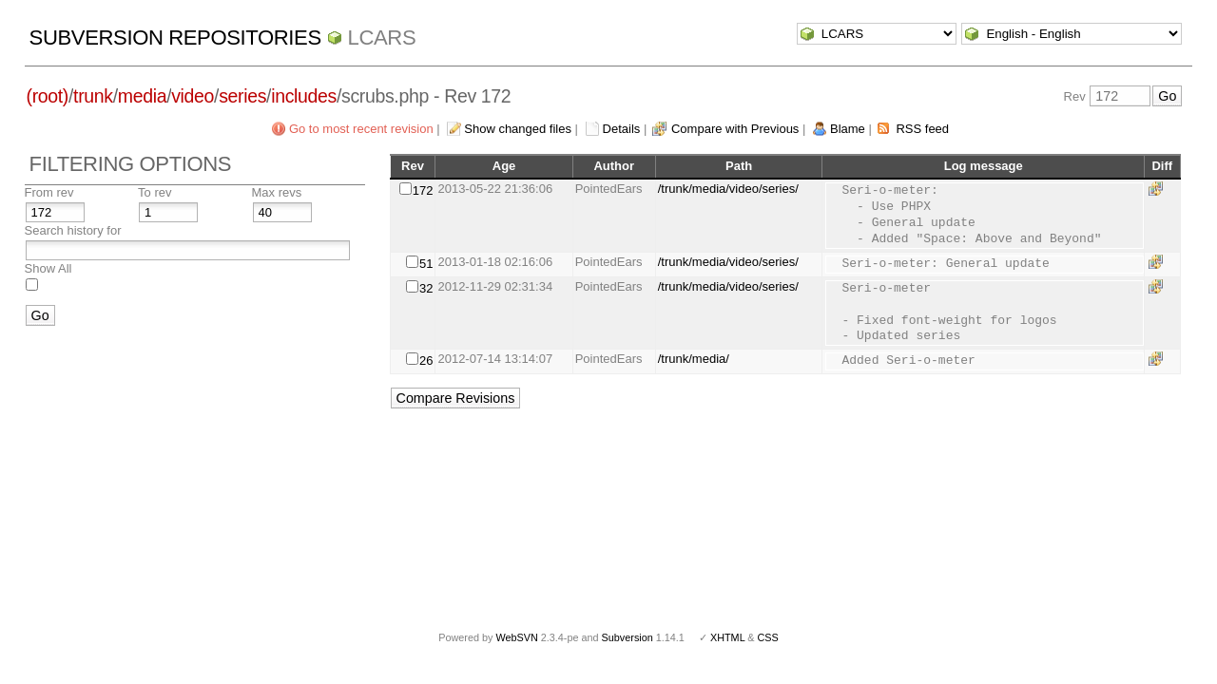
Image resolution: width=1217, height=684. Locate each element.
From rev (49, 192)
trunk (93, 96)
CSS (768, 637)
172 (423, 190)
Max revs (277, 192)
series (242, 96)
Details (622, 129)
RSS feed (922, 129)
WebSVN (516, 637)
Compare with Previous (735, 129)
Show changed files (517, 129)
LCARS (382, 37)
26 (426, 360)
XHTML (727, 637)
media (142, 96)
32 (426, 288)
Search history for (73, 230)
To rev (154, 192)
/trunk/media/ (693, 359)
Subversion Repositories (175, 37)
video (192, 96)
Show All (48, 268)
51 (426, 263)
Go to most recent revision (361, 129)
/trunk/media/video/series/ (728, 188)
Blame (847, 129)
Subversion (627, 637)
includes (304, 96)
